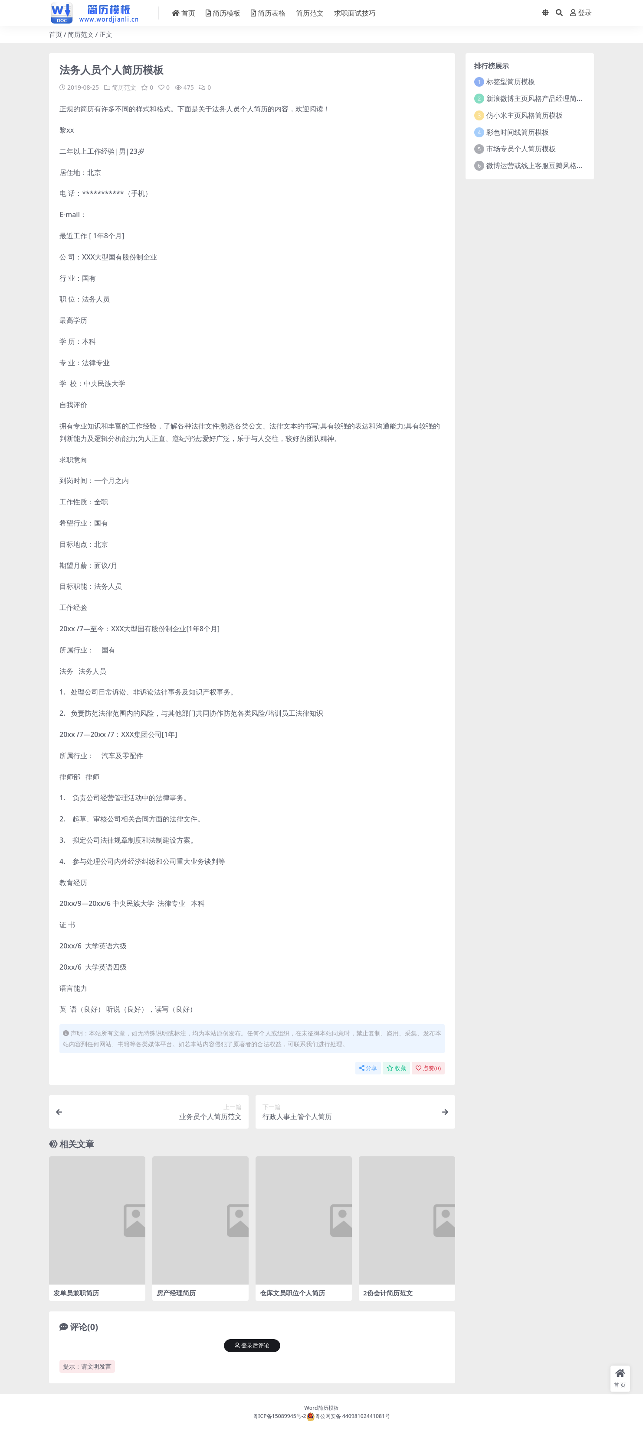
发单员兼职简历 (76, 1292)
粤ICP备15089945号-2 (279, 1415)
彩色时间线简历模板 (517, 132)
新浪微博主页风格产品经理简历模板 (541, 98)
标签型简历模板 (510, 81)
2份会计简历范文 (388, 1292)
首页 (55, 34)
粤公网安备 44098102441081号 (348, 1415)
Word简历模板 (321, 1407)
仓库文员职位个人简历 (292, 1292)
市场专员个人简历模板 (521, 148)
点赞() (428, 1067)
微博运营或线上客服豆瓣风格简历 (538, 165)
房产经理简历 (176, 1292)
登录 (581, 12)
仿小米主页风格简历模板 (524, 115)
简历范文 (81, 34)
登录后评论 (252, 1345)
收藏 (396, 1067)
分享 (368, 1067)
